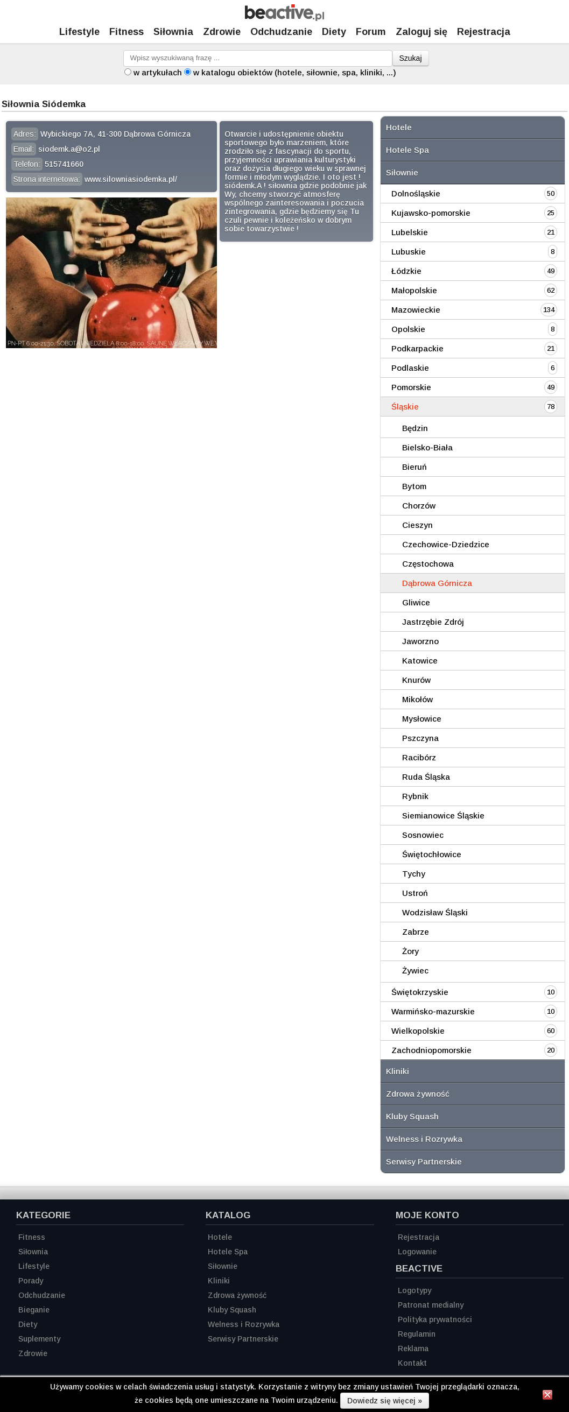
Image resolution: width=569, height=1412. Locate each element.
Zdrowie (222, 31)
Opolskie (408, 329)
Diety (334, 31)
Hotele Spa (407, 149)
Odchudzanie (281, 31)
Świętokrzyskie (419, 992)
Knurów (416, 679)
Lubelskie (409, 232)
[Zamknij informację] (547, 1396)
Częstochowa (428, 563)
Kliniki (397, 1071)
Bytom (414, 486)
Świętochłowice (431, 854)
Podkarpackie (417, 348)
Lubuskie (408, 251)
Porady (30, 1280)
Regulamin (416, 1334)
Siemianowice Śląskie (443, 815)
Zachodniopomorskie (431, 1050)
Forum (371, 31)
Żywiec (415, 970)
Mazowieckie (415, 309)
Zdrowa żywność (417, 1093)
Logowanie (417, 1251)
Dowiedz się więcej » (384, 1400)
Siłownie (402, 172)
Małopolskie (414, 290)
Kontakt (412, 1363)
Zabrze (415, 931)
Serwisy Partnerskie (424, 1161)
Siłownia (173, 31)
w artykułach (158, 72)
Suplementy (39, 1339)
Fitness (126, 31)
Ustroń (415, 893)
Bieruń (414, 466)
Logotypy (414, 1290)
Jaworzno (420, 641)
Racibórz (419, 757)
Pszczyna (420, 738)
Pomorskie (411, 387)
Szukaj (410, 58)
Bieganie (34, 1309)
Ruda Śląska (426, 776)
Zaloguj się (421, 31)
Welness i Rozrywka (424, 1138)
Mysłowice (421, 718)
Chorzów (418, 505)
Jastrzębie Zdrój (433, 621)
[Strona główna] (284, 18)
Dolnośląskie (415, 193)
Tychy (413, 873)
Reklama (413, 1348)
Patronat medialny (430, 1305)
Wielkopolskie (418, 1030)
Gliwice (416, 602)
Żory (410, 951)
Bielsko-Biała (427, 447)
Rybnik (415, 796)
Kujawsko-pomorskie (430, 212)
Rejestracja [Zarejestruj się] (483, 31)
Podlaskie (410, 367)
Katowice (420, 660)
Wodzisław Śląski (435, 912)
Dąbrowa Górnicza (437, 583)
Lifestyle (79, 31)
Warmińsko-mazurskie (433, 1011)
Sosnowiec (423, 834)
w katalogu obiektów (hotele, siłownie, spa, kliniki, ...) (294, 72)
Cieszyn (417, 525)
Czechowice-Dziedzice (445, 544)
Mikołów (417, 699)
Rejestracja (418, 1237)
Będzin (415, 428)
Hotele (399, 127)
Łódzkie (406, 271)
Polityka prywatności (435, 1319)
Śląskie (405, 406)
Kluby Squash (412, 1116)
